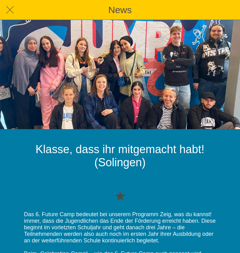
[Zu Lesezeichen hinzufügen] (120, 195)
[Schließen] (10, 10)
